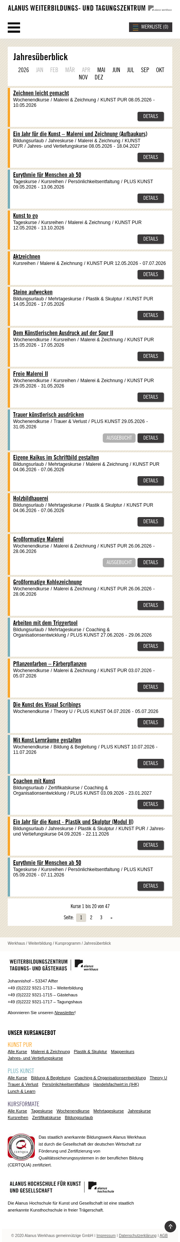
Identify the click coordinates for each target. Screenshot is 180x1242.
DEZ (99, 77)
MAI (101, 70)
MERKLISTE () (154, 27)
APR (86, 70)
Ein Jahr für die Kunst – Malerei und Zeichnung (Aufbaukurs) (80, 134)
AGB (164, 1236)
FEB (54, 70)
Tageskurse (42, 1111)
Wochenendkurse (72, 1111)
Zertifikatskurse (46, 1117)
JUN (116, 70)
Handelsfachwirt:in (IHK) (116, 1084)
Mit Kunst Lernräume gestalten (47, 740)
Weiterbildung (40, 943)
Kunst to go (25, 216)
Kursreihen (18, 1117)
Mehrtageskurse (108, 1111)
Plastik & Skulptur (90, 1051)
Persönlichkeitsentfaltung (65, 1084)
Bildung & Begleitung (50, 1077)
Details (150, 116)
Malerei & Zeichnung (50, 1051)
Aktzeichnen (26, 257)
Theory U (158, 1077)
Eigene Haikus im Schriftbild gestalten (56, 458)
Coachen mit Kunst (34, 781)
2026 (23, 70)
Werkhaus (16, 943)
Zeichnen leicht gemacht (41, 93)
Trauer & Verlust (23, 1084)
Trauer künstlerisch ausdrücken (48, 415)
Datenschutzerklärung (137, 1236)
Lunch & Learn (22, 1091)
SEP (145, 70)
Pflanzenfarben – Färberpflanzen (50, 664)
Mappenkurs (122, 1051)
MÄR (70, 70)
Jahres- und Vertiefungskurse (35, 1058)
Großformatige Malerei (38, 539)
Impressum (106, 1236)
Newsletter (64, 1012)
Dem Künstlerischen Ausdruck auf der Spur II (63, 333)
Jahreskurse (139, 1111)
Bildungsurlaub (79, 1117)
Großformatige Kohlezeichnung (47, 582)
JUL (130, 70)
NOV (83, 77)
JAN (39, 70)
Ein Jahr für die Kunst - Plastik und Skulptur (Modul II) (73, 822)
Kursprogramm (68, 943)
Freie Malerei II (30, 374)
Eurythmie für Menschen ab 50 (47, 175)
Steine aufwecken (33, 292)
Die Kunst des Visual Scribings (47, 705)
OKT (160, 70)
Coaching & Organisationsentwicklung (110, 1077)
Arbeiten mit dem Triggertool (45, 623)
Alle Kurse (17, 1051)
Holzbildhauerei (30, 498)
